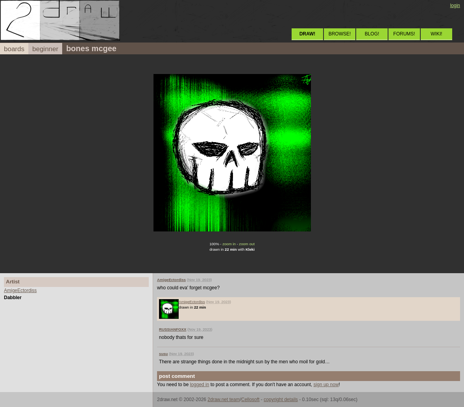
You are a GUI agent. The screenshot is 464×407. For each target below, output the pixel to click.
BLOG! (372, 34)
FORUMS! (404, 34)
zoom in (229, 244)
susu (163, 354)
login (455, 5)
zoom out (246, 244)
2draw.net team (223, 399)
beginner (45, 49)
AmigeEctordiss (20, 290)
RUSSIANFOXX (172, 329)
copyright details (281, 399)
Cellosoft (250, 399)
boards (14, 49)
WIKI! (436, 34)
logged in (199, 384)
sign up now (326, 384)
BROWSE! (340, 34)
